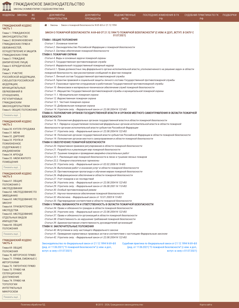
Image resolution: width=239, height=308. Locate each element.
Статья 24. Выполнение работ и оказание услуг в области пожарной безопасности (92, 167)
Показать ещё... (11, 115)
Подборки (230, 15)
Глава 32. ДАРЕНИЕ (13, 136)
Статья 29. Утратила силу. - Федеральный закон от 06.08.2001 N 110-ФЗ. (86, 186)
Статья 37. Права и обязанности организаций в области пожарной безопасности (91, 215)
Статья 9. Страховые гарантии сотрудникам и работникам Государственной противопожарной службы (104, 83)
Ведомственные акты (125, 17)
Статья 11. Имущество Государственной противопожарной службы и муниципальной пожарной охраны (104, 91)
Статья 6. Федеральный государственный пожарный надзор (79, 65)
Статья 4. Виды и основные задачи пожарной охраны (75, 58)
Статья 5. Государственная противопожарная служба (75, 61)
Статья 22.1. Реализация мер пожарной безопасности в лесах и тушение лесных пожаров (96, 156)
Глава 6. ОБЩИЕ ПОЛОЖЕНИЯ (19, 109)
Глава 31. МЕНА (11, 132)
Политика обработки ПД (33, 304)
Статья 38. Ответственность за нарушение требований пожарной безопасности (90, 219)
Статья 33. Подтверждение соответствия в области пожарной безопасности (88, 200)
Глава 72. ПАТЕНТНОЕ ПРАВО (19, 266)
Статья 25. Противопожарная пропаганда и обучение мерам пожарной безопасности (93, 171)
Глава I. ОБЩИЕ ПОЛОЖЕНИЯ (59, 39)
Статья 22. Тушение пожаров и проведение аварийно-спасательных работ (87, 153)
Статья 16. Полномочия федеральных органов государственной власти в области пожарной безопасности (106, 120)
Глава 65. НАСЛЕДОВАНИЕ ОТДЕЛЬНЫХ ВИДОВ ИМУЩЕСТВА (17, 217)
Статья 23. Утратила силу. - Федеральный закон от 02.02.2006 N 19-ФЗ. (85, 164)
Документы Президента (93, 17)
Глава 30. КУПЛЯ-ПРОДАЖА (18, 129)
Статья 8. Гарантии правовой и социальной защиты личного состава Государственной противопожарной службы (110, 80)
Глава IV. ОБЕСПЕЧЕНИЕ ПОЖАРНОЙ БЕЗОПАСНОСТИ (73, 142)
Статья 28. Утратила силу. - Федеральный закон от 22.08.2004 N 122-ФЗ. (86, 182)
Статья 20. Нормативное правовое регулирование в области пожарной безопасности (93, 145)
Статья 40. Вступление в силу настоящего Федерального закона (81, 230)
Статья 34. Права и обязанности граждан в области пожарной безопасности (88, 208)
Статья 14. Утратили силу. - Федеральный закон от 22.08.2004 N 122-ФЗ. (86, 109)
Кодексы (8, 15)
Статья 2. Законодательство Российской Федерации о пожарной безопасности (90, 47)
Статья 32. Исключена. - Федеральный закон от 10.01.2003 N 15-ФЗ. (83, 197)
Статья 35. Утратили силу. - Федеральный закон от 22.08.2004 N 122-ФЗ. (86, 211)
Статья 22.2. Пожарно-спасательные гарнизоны (72, 160)
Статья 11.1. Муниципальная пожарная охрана (71, 94)
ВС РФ (33, 17)
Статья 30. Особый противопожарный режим (70, 189)
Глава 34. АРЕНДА (12, 154)
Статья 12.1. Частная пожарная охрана (67, 102)
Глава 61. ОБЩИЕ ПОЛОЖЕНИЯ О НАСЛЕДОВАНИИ (12, 185)
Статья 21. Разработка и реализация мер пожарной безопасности (82, 149)
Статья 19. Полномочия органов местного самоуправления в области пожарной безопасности (99, 138)
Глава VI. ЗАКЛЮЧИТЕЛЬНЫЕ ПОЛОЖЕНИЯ (68, 226)
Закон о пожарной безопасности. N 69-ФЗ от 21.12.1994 (89, 25)
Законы (22, 15)
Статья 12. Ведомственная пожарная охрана (70, 98)
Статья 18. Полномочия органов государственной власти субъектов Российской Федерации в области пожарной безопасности (117, 135)
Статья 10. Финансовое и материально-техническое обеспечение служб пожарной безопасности (99, 87)
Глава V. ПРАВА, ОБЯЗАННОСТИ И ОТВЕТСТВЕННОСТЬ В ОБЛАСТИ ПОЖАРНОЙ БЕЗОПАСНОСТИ (97, 204)
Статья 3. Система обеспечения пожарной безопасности (77, 50)
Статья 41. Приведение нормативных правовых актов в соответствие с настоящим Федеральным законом (106, 233)
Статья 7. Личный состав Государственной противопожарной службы (85, 76)
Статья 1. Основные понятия (61, 43)
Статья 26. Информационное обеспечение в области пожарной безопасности (89, 175)
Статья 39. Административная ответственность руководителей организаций (88, 222)
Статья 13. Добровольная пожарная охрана (70, 105)
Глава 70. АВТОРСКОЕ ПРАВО (19, 255)
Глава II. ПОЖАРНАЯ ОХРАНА (59, 54)
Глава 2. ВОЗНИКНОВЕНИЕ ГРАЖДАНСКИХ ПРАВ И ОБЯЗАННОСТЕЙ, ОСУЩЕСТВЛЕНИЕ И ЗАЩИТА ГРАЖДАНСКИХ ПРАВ (19, 47)
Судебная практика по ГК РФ (202, 17)
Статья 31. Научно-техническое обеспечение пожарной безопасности (84, 193)
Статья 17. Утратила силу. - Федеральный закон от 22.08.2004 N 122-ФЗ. (86, 131)
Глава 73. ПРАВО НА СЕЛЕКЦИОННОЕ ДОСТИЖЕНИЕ (13, 273)
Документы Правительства (57, 17)
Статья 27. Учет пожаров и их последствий (69, 178)
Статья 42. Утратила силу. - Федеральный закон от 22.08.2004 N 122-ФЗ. (86, 237)
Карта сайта (206, 304)
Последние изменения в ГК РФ (161, 17)
